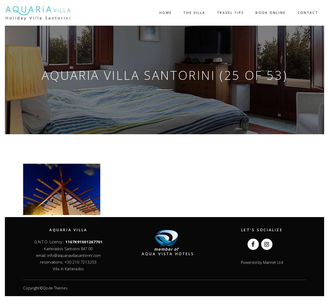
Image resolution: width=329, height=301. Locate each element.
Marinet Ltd (272, 262)
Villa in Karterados (68, 268)
